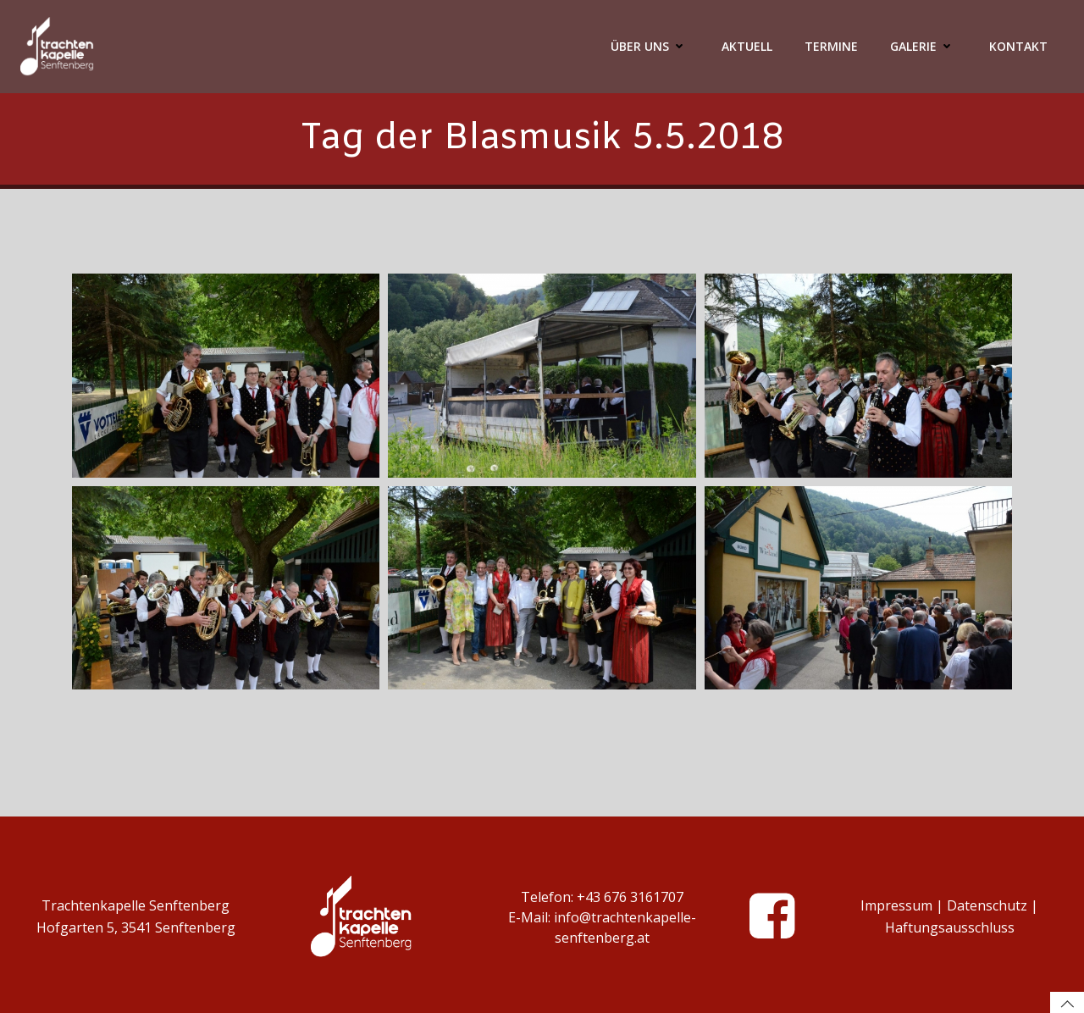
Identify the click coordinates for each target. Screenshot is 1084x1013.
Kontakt (1018, 46)
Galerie (923, 46)
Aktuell (747, 46)
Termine (831, 46)
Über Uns (650, 46)
